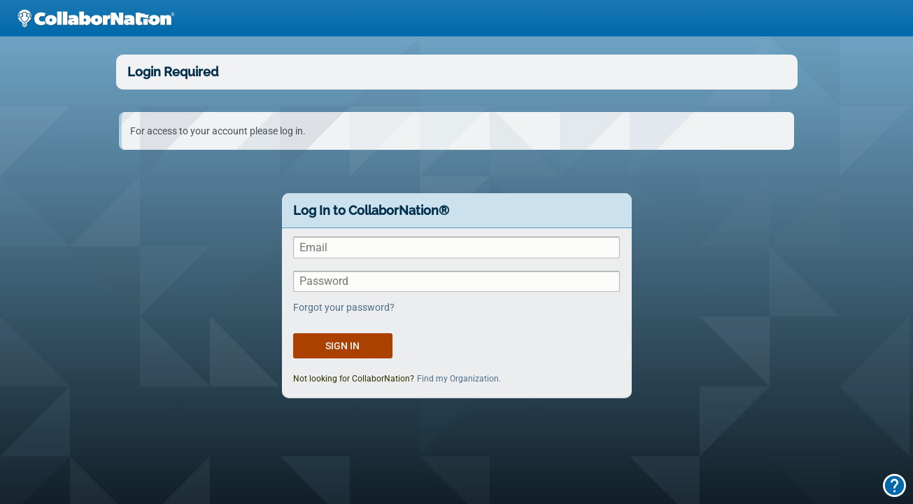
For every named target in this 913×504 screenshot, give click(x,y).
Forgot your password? (344, 307)
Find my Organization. (459, 379)
